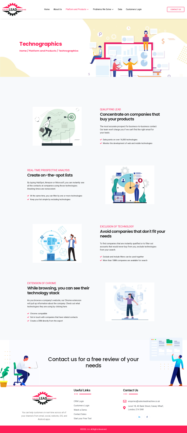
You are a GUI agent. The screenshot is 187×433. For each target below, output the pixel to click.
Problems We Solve (103, 9)
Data (120, 9)
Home (47, 9)
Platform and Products (77, 9)
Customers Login (134, 9)
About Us (58, 9)
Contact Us (176, 9)
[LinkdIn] (139, 417)
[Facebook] (147, 417)
